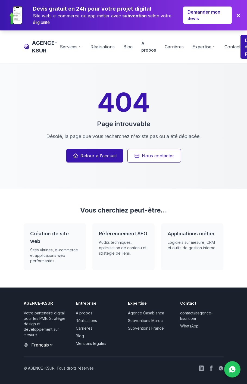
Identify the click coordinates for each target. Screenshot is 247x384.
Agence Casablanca (146, 313)
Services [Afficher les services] (71, 46)
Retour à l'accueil (95, 155)
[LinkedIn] (201, 368)
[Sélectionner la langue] (41, 345)
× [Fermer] (238, 15)
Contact (232, 46)
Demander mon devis (203, 15)
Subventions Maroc (145, 320)
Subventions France (146, 328)
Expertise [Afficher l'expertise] (204, 46)
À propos (84, 313)
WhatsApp (189, 326)
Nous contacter (154, 155)
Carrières (174, 46)
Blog (128, 46)
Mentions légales (91, 343)
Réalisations (102, 46)
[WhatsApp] (221, 368)
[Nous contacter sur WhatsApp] (232, 369)
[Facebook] (211, 368)
